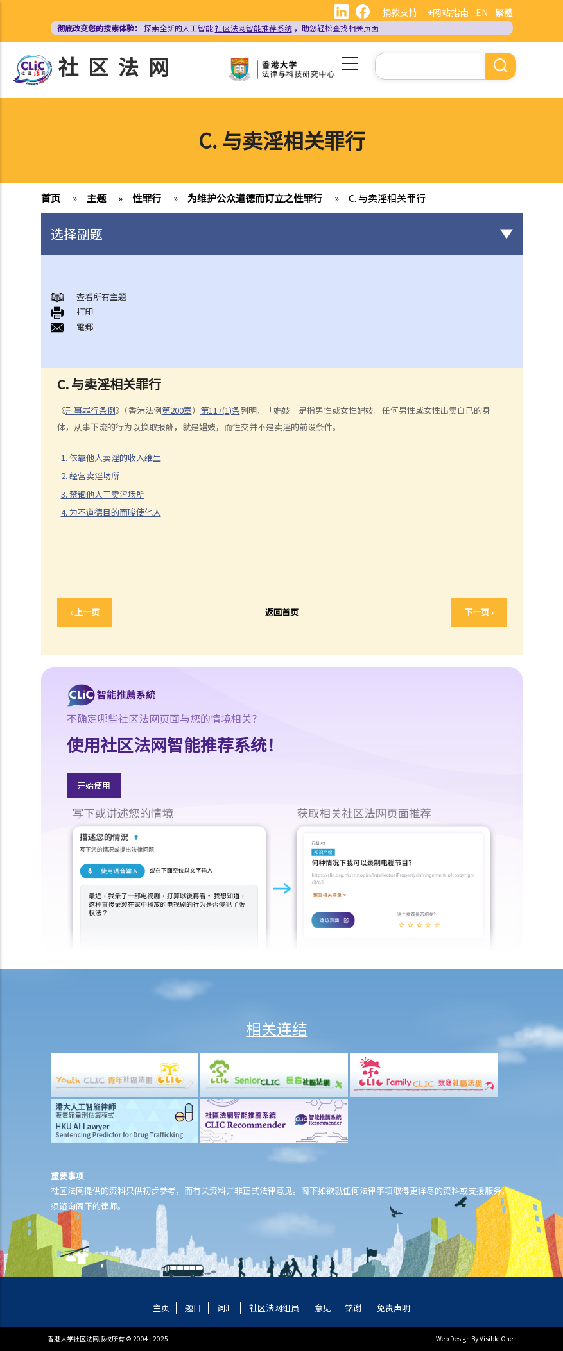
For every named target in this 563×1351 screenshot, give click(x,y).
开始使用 (93, 785)
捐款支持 (400, 12)
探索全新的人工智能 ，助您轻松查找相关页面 (218, 27)
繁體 (504, 12)
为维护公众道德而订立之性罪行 (254, 198)
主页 (161, 1308)
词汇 (225, 1308)
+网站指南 (448, 12)
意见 (323, 1308)
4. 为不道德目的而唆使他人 (116, 512)
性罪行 (146, 198)
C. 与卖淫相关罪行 (387, 198)
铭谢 (353, 1308)
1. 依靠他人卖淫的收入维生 (116, 458)
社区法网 (118, 66)
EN (482, 12)
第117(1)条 (220, 410)
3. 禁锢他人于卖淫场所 (102, 494)
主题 (96, 198)
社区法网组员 (274, 1308)
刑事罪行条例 (90, 410)
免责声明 (393, 1308)
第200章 (177, 410)
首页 (50, 198)
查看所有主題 (101, 296)
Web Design (453, 1338)
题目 (193, 1308)
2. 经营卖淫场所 (95, 476)
